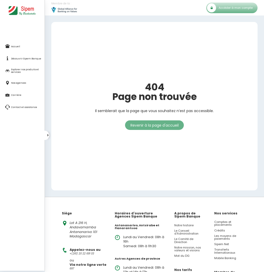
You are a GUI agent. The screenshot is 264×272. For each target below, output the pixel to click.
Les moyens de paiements (225, 237)
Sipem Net (221, 244)
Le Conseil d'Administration (186, 232)
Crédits (219, 230)
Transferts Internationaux (224, 251)
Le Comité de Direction (183, 240)
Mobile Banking (225, 258)
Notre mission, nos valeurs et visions (187, 249)
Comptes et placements (223, 223)
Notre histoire (184, 225)
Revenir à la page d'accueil (154, 125)
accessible (203, 110)
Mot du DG (181, 255)
